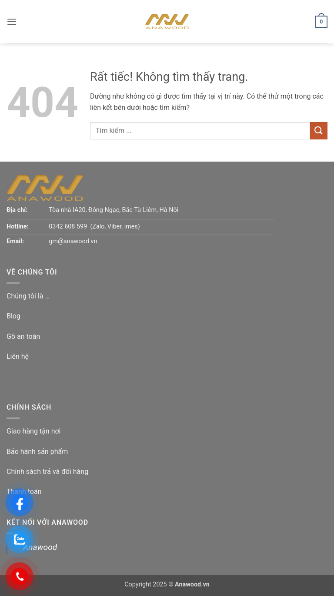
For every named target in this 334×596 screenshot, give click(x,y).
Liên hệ (18, 356)
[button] (12, 21)
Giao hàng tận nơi (34, 431)
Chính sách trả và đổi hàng (47, 471)
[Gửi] (318, 130)
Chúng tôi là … (28, 296)
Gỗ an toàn (23, 336)
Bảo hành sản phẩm (37, 451)
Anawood (40, 547)
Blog (13, 316)
